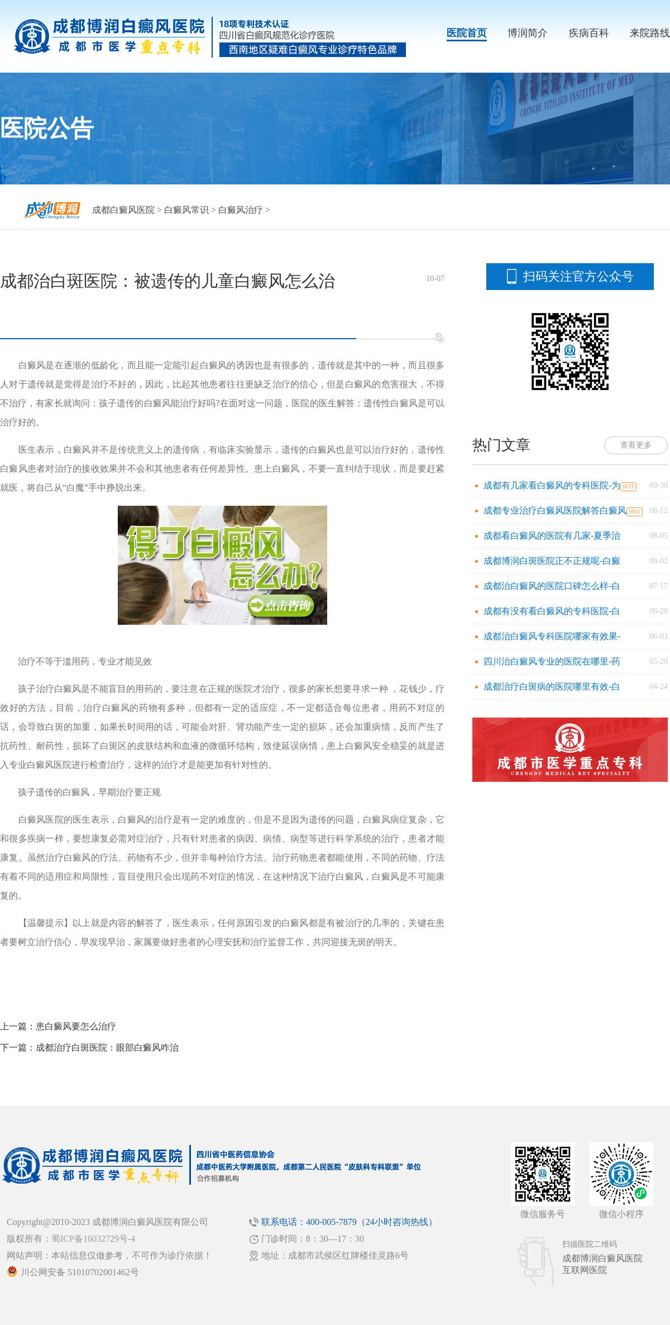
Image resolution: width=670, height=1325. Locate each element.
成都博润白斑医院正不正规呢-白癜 (552, 561)
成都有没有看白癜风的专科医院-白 (552, 611)
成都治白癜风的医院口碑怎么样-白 (552, 586)
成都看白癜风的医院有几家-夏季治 (552, 535)
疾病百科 (589, 33)
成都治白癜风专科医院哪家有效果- (552, 636)
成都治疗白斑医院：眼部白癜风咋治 (107, 1047)
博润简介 (528, 33)
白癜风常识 (186, 210)
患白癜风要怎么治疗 (76, 1026)
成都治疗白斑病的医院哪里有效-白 (552, 686)
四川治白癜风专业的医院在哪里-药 (552, 661)
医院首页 (467, 33)
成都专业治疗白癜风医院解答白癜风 (555, 510)
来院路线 (650, 33)
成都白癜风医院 (123, 210)
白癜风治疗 (240, 210)
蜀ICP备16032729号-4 (93, 1238)
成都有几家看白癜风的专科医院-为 (552, 485)
